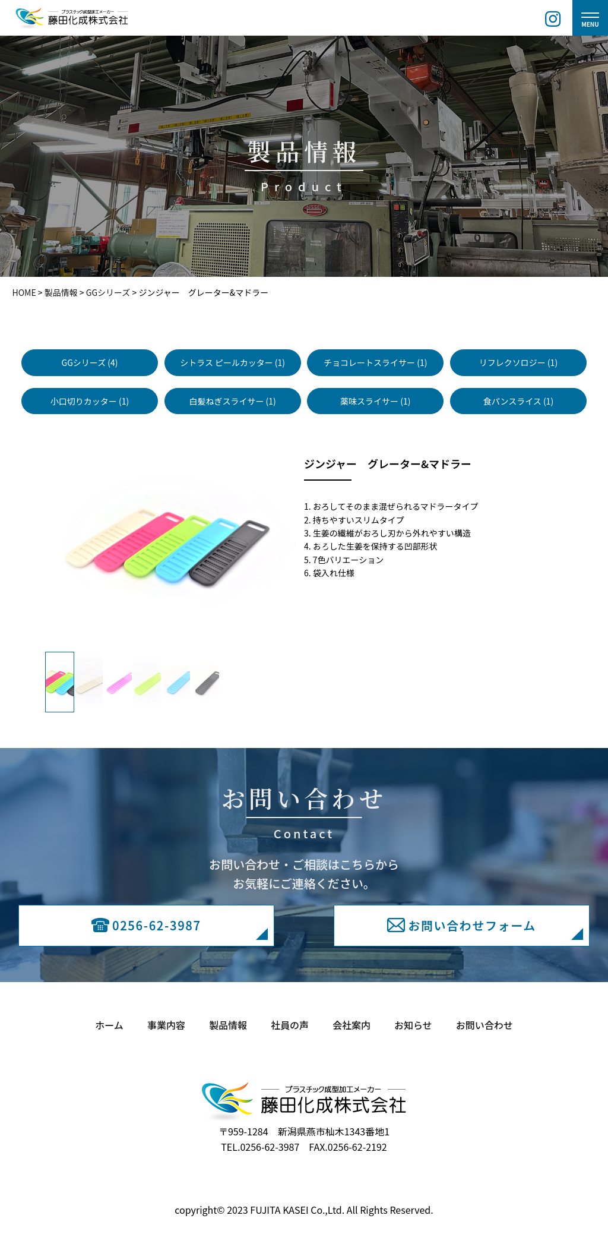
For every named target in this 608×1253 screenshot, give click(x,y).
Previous (9, 545)
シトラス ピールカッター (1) (232, 362)
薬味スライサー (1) (375, 401)
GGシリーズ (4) (90, 362)
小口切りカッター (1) (89, 401)
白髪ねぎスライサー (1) (232, 401)
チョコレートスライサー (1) (375, 362)
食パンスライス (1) (518, 401)
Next (324, 545)
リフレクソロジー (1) (518, 362)
